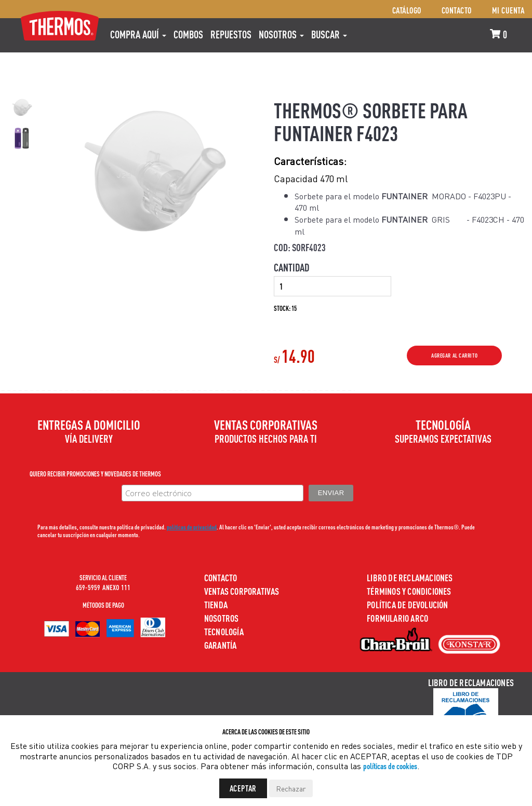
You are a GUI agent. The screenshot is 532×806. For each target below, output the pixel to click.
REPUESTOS (230, 34)
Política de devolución (407, 604)
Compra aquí (138, 34)
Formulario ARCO (397, 618)
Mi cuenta (508, 10)
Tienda (216, 604)
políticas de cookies (390, 765)
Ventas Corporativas (242, 591)
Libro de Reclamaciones (410, 577)
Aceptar (243, 788)
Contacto (457, 10)
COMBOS (188, 34)
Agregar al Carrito (454, 355)
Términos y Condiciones (409, 591)
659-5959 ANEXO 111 (103, 587)
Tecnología (224, 631)
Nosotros (281, 34)
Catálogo (406, 10)
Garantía (220, 645)
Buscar (329, 34)
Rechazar (291, 788)
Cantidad (291, 267)
